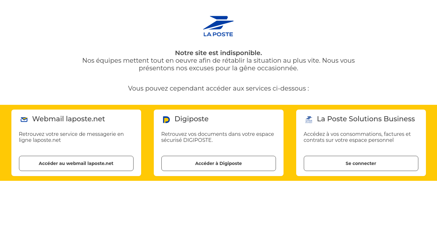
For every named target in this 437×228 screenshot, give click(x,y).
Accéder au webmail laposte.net (76, 163)
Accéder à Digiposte (218, 163)
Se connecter (361, 163)
